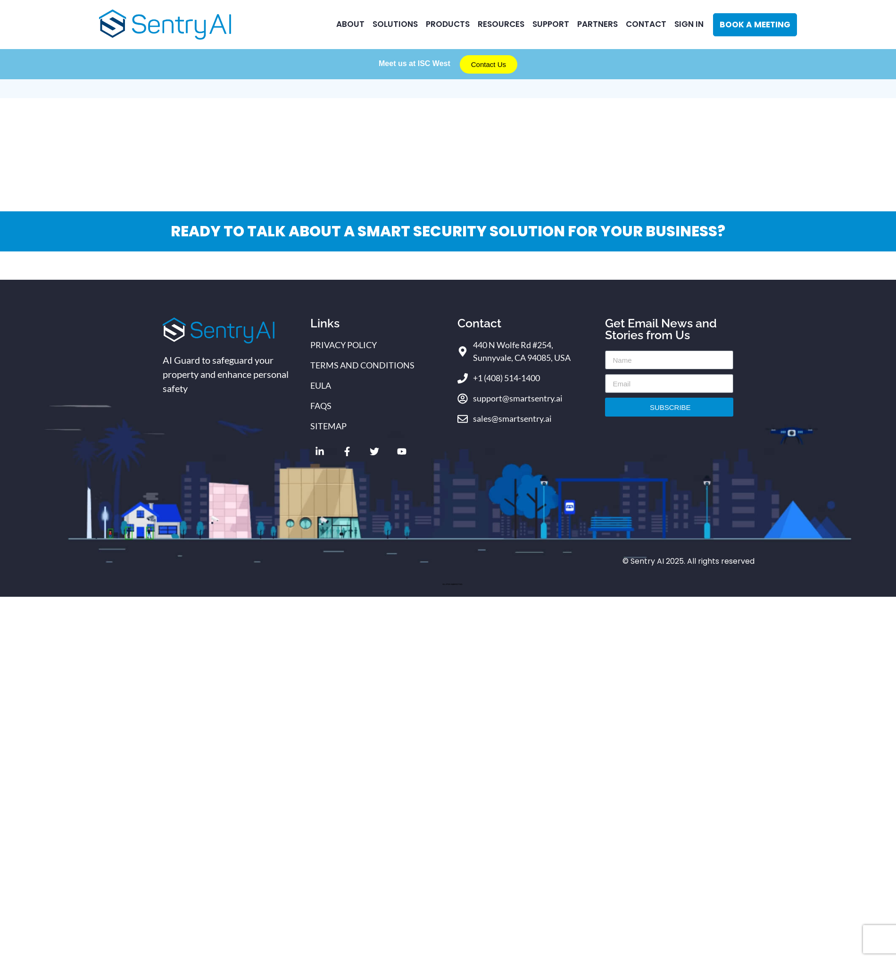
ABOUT (349, 24)
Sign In (689, 24)
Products (447, 24)
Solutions (394, 24)
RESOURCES (500, 24)
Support (550, 24)
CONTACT (646, 24)
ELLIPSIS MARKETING (452, 584)
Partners (597, 24)
